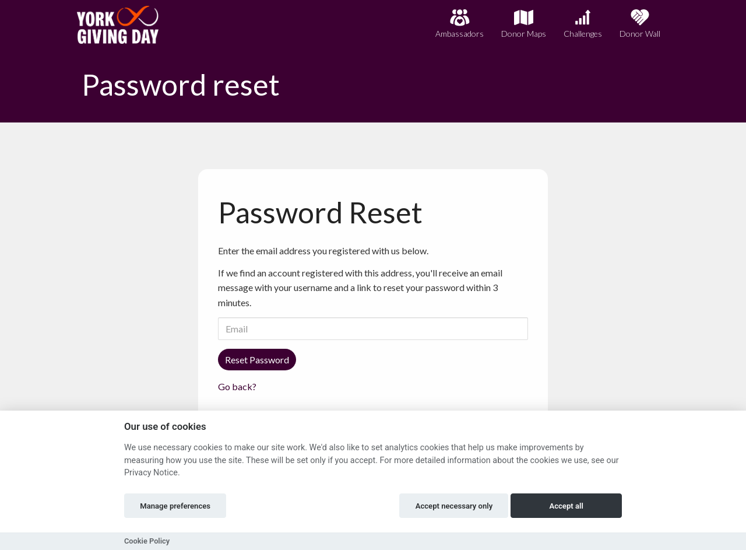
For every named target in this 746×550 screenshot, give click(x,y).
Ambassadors (459, 23)
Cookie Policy (147, 541)
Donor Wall (640, 23)
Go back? (237, 386)
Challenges (583, 23)
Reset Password (257, 359)
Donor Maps (523, 23)
